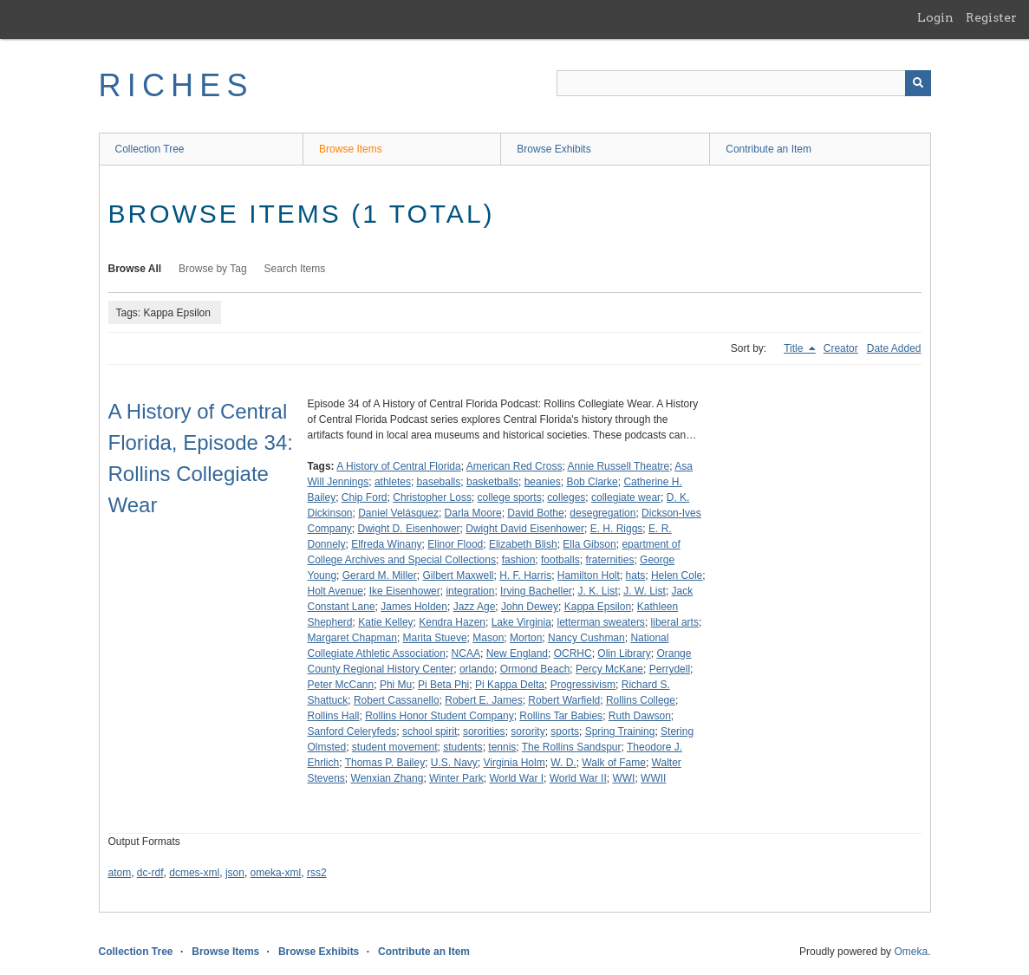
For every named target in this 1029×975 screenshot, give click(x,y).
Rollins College (640, 700)
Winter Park (456, 778)
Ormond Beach (535, 669)
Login (935, 17)
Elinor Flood (455, 544)
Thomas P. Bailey (385, 763)
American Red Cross (514, 466)
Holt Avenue (336, 591)
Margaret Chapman (352, 638)
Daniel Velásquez (398, 513)
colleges (566, 497)
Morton (526, 638)
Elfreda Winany (386, 544)
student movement (395, 747)
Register (991, 17)
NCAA (466, 653)
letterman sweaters (601, 622)
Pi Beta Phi (443, 685)
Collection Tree (150, 149)
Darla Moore (473, 513)
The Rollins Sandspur (572, 747)
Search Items (295, 269)
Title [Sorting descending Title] (795, 348)
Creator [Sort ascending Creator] (841, 348)
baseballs (439, 482)
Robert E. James (483, 700)
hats (636, 575)
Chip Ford (365, 497)
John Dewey (529, 607)
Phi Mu (396, 685)
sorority (527, 731)
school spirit (429, 731)
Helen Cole (676, 575)
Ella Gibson (589, 544)
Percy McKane (609, 669)
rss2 (317, 873)
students (462, 747)
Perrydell (669, 669)
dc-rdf (150, 873)
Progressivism (582, 685)
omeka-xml (276, 873)
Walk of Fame (614, 763)
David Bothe (535, 513)
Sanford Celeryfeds (352, 731)
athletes (392, 482)
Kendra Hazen (452, 622)
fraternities (609, 560)
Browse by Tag (213, 269)
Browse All (135, 269)
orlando (476, 669)
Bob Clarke (591, 482)
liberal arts (675, 622)
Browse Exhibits (553, 149)
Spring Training (620, 731)
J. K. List (598, 591)
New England (517, 653)
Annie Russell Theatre (618, 466)
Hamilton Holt (588, 575)
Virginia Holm (514, 763)
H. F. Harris (525, 575)
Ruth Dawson (640, 716)
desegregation (602, 513)
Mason (488, 638)
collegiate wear (626, 497)
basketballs (492, 482)
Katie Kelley (385, 622)
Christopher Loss (432, 497)
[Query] (744, 83)
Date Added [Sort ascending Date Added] (894, 348)
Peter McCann (341, 685)
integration (470, 591)
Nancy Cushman (586, 638)
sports (564, 731)
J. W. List (644, 591)
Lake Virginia (521, 622)
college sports (510, 497)
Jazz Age (474, 607)
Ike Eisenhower (404, 591)
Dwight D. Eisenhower (409, 529)
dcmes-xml (194, 873)
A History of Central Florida (398, 466)
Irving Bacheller (536, 591)
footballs (560, 560)
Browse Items (350, 149)
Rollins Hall (334, 716)
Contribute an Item (768, 149)
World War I (516, 778)
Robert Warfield (564, 700)
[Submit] (918, 83)
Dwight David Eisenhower (525, 529)
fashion (519, 560)
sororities (484, 731)
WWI (623, 778)
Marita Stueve (435, 638)
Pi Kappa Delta (509, 685)
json (234, 873)
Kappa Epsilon (597, 607)
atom (120, 873)
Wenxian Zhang (387, 778)
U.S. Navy (454, 763)
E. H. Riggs (616, 529)
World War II (578, 778)
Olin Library (623, 653)
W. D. (563, 763)
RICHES (176, 85)
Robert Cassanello (397, 700)
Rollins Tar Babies (560, 716)
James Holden (414, 607)
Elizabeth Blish (523, 544)
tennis (502, 747)
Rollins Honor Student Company (439, 716)
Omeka (911, 952)
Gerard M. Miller (379, 575)
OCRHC (573, 653)
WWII (653, 778)
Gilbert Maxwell (457, 575)
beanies (542, 482)
